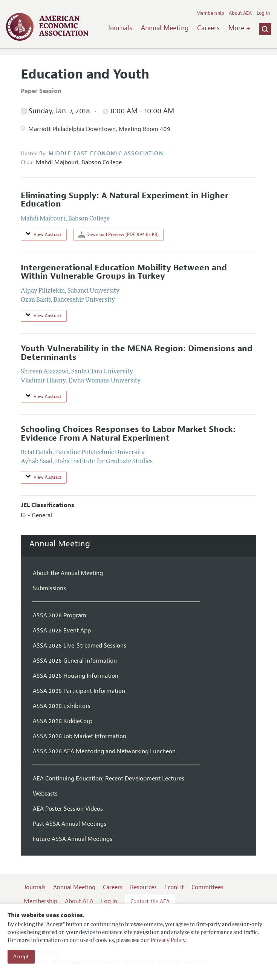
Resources (143, 887)
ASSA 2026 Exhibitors (61, 706)
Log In (263, 13)
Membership (210, 13)
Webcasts (45, 793)
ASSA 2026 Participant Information (79, 691)
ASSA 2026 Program (59, 615)
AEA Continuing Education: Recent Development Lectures (108, 778)
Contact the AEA (150, 901)
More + (239, 28)
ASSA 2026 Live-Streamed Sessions (79, 645)
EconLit (174, 887)
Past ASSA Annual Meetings (69, 824)
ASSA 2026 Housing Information (75, 676)
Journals (119, 28)
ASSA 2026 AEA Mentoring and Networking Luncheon (104, 751)
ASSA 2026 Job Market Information (79, 736)
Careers (208, 28)
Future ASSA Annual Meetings (72, 839)
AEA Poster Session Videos (68, 809)
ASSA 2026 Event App (62, 630)
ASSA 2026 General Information (75, 661)
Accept (21, 956)
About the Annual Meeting (68, 573)
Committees (207, 887)
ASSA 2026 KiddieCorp (62, 721)
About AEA (240, 13)
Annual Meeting (165, 28)
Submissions (49, 588)
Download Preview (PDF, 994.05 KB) (118, 234)
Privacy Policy (168, 941)
